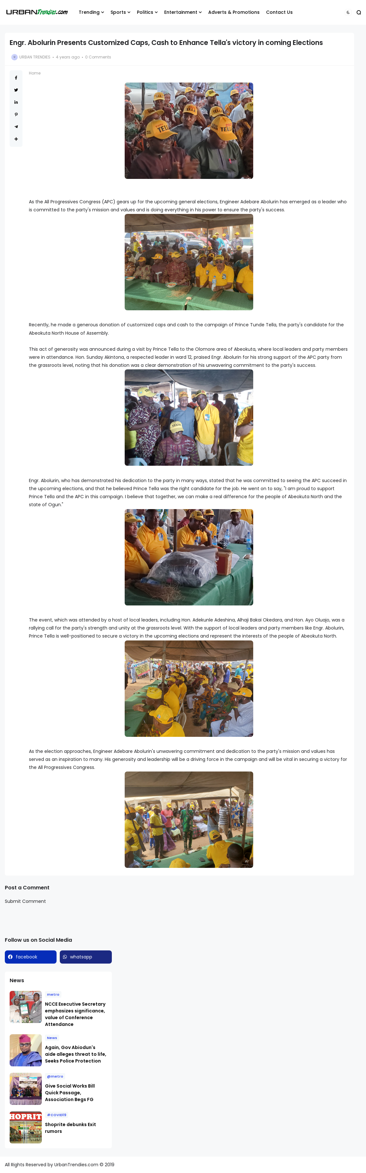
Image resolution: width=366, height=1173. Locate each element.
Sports (118, 12)
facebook (26, 957)
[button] (348, 12)
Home (34, 73)
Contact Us (279, 12)
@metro (55, 1076)
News (52, 1037)
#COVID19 (56, 1114)
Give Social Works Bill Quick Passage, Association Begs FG (70, 1093)
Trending (89, 12)
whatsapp (81, 957)
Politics (145, 12)
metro (53, 994)
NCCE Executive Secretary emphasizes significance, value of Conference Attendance (75, 1014)
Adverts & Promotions (234, 12)
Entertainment (180, 12)
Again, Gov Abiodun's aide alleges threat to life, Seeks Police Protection (75, 1054)
